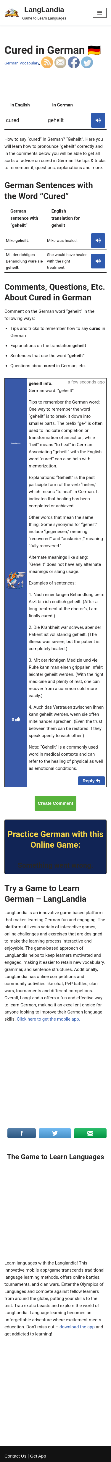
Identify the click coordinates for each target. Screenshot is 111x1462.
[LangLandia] (35, 12)
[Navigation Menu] (100, 13)
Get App (38, 1455)
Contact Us (15, 1455)
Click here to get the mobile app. (48, 1019)
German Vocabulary (21, 63)
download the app (77, 1327)
